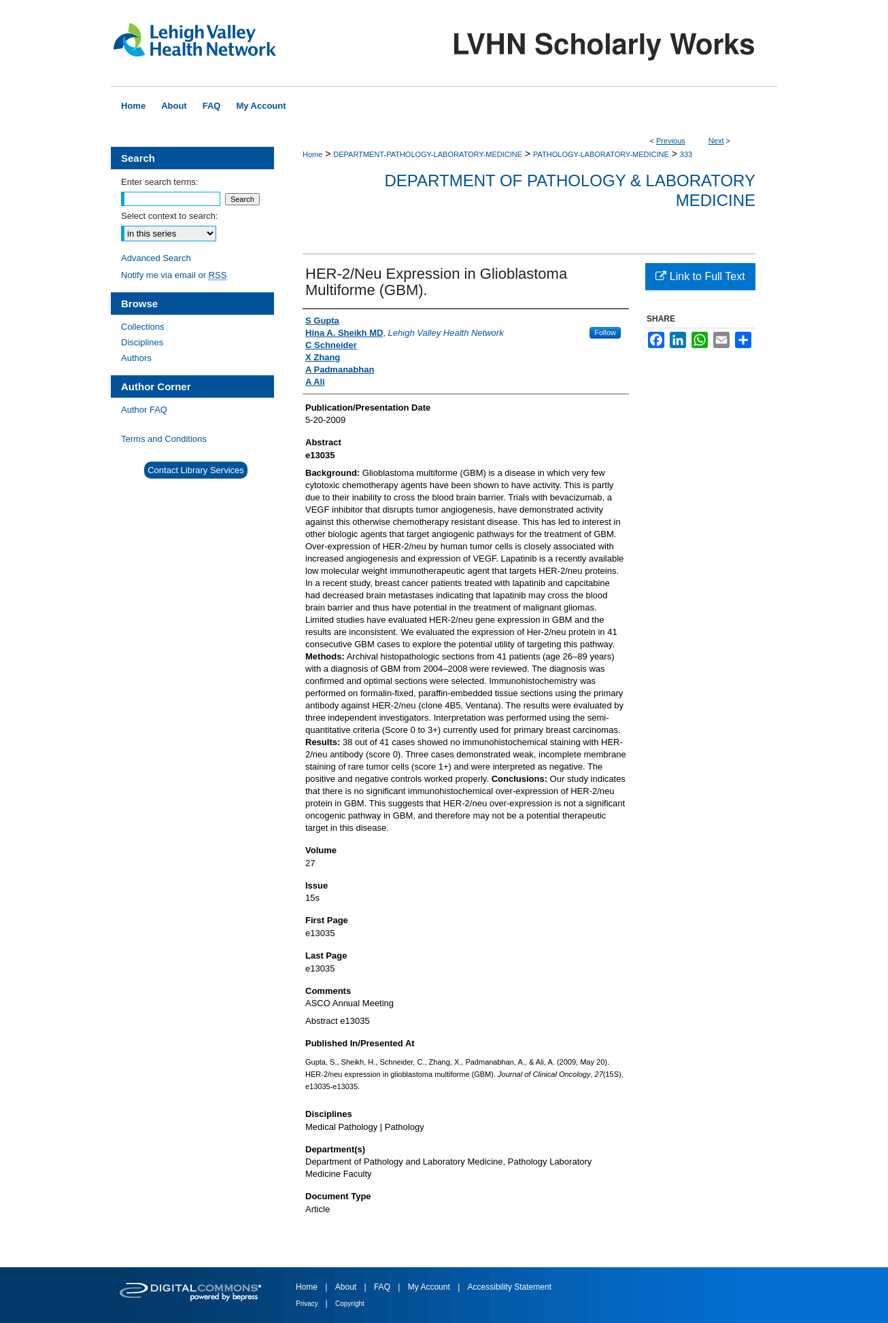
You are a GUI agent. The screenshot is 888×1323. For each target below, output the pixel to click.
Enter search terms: (159, 182)
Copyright (349, 1303)
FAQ (383, 1287)
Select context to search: (169, 216)
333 (686, 154)
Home (312, 154)
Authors (136, 358)
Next (716, 141)
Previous (670, 141)
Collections (143, 327)
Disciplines (142, 342)
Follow (605, 332)
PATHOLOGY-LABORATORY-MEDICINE (601, 154)
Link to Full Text (700, 276)
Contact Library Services (196, 470)
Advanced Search (156, 258)
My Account (430, 1287)
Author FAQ (144, 410)
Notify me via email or (173, 275)
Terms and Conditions (164, 439)
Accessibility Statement (509, 1287)
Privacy (308, 1303)
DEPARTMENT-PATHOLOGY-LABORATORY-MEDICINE (427, 154)
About (347, 1287)
